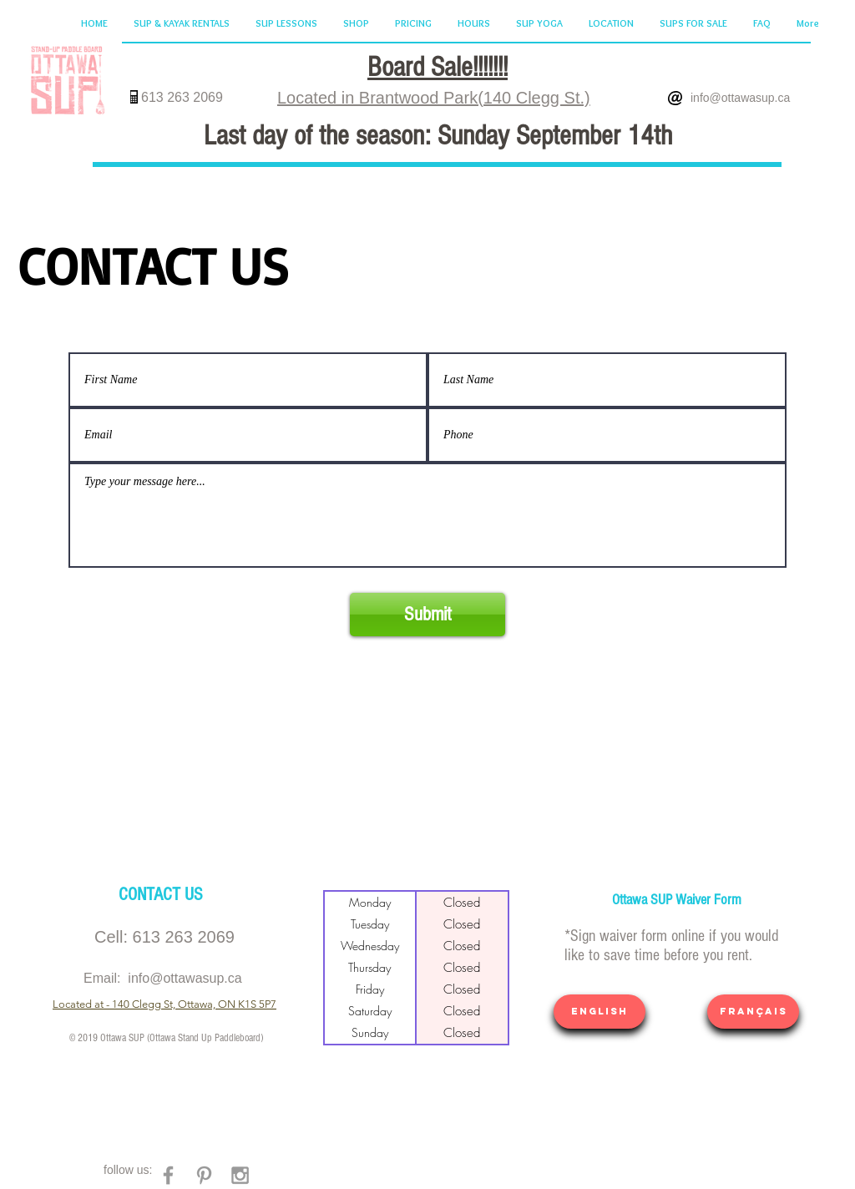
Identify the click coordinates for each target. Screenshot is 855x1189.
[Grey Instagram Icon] (240, 1175)
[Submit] (427, 614)
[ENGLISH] (599, 1011)
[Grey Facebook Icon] (168, 1175)
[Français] (753, 1011)
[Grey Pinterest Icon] (204, 1175)
